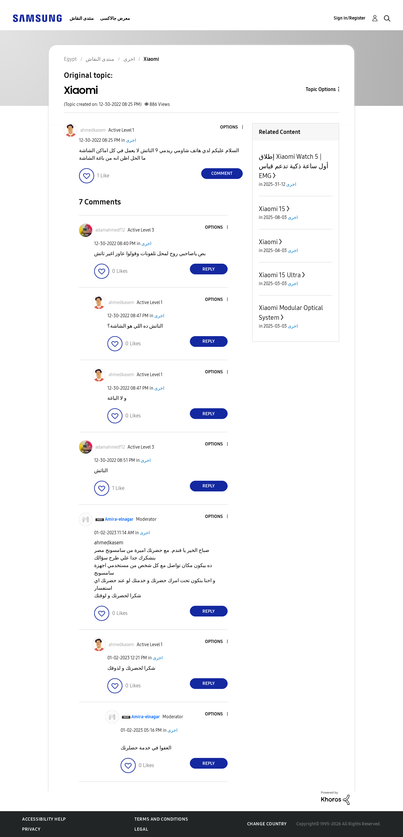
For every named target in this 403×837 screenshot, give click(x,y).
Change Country (267, 824)
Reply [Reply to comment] (208, 269)
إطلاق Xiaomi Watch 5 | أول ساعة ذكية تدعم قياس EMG (293, 166)
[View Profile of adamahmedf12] (110, 230)
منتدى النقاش (82, 18)
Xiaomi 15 (272, 209)
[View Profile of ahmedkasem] (93, 130)
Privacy (31, 829)
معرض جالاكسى (115, 18)
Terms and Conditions (161, 819)
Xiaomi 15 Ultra (280, 275)
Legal (141, 829)
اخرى (131, 140)
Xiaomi (268, 242)
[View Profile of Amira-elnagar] (119, 519)
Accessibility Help (44, 819)
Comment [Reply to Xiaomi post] (221, 173)
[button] (232, 127)
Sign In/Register (350, 18)
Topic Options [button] (321, 89)
